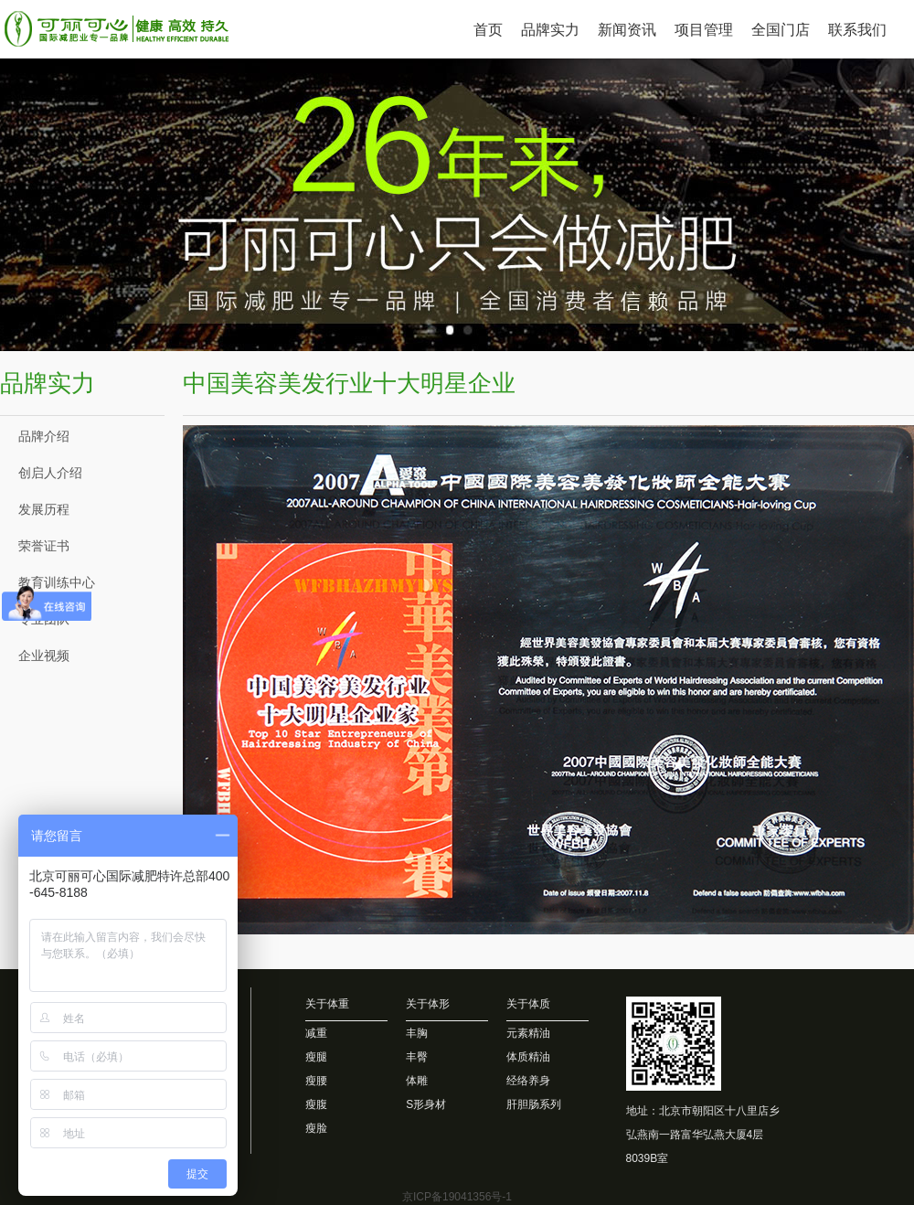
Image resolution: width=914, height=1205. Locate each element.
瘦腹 (316, 1104)
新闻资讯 (627, 29)
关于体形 (428, 1003)
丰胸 (417, 1033)
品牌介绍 (43, 436)
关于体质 (528, 1003)
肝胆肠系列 (533, 1104)
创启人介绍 (50, 472)
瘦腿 (316, 1056)
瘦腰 (316, 1080)
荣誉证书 (43, 546)
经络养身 (528, 1080)
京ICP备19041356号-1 (457, 1196)
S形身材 (426, 1104)
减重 (316, 1033)
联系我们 (857, 29)
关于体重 (327, 1003)
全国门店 (780, 29)
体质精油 (528, 1056)
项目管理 (704, 29)
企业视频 (43, 655)
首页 (488, 29)
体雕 (417, 1080)
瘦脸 (316, 1128)
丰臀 (417, 1056)
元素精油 (528, 1033)
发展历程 (43, 509)
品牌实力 (550, 29)
